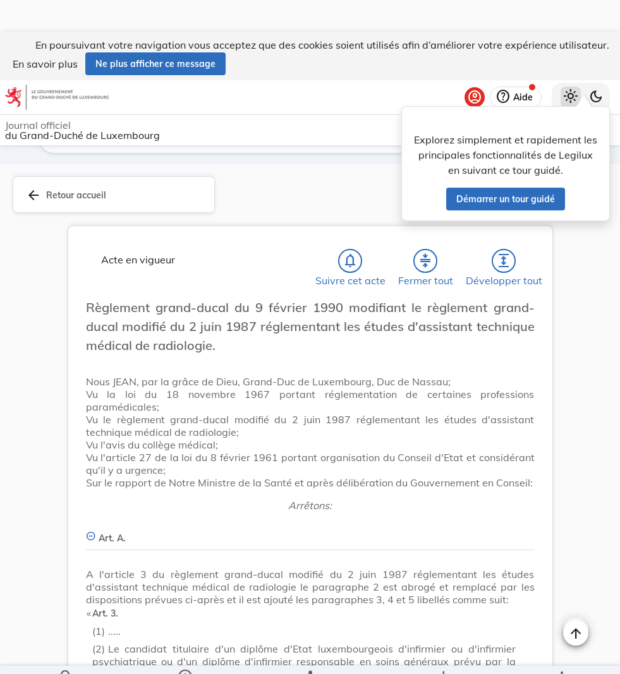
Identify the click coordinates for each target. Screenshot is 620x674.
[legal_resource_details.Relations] (310, 654)
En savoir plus (45, 31)
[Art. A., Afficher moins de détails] (310, 498)
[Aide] (516, 65)
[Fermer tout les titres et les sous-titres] (425, 229)
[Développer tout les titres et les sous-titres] (504, 229)
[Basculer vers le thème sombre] (596, 65)
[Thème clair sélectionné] (571, 65)
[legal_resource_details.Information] (185, 654)
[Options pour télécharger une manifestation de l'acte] (442, 654)
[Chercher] (66, 654)
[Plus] (561, 654)
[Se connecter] (475, 65)
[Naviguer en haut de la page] (575, 600)
